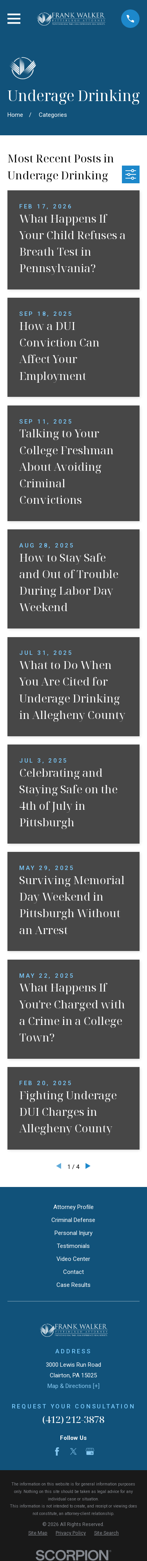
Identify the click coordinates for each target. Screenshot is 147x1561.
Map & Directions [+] (73, 1386)
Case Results (73, 1284)
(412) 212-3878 (73, 1419)
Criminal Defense (73, 1220)
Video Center (73, 1258)
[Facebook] (57, 1451)
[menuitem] (37, 1533)
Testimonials (73, 1246)
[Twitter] (73, 1451)
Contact (73, 1271)
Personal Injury (73, 1233)
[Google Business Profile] (90, 1451)
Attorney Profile (73, 1207)
